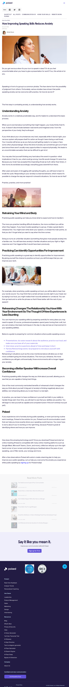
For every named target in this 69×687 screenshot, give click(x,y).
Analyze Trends (9, 586)
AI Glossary (7, 639)
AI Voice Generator (10, 633)
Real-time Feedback (10, 583)
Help (5, 630)
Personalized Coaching (11, 589)
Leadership (7, 597)
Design (6, 609)
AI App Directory (9, 642)
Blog (5, 621)
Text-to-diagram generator (12, 645)
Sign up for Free (34, 551)
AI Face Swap (8, 654)
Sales (6, 603)
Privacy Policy (19, 685)
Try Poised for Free (15, 676)
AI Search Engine (9, 651)
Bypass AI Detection (10, 657)
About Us (7, 666)
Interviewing (8, 612)
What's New (8, 624)
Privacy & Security (9, 627)
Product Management (11, 600)
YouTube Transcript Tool (11, 636)
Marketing (7, 606)
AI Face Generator (9, 648)
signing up (25, 463)
